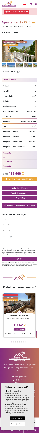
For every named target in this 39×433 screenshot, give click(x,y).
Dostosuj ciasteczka (17, 424)
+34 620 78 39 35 (19, 380)
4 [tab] (17, 341)
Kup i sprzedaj (8, 368)
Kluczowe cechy (9, 80)
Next (34, 51)
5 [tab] (19, 341)
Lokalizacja (7, 162)
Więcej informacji (18, 413)
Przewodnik (24, 368)
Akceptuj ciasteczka (17, 418)
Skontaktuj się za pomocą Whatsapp (19, 205)
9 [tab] (27, 341)
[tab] (19, 80)
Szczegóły (7, 153)
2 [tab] (13, 341)
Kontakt (19, 371)
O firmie (16, 365)
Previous (4, 51)
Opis (4, 157)
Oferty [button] (22, 365)
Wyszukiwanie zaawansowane (16, 11)
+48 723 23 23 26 (19, 382)
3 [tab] (15, 341)
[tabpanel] (19, 316)
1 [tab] (11, 341)
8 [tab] (25, 341)
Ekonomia (7, 166)
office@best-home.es (22, 377)
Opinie (32, 368)
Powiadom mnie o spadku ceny (19, 179)
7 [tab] (23, 341)
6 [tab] (21, 341)
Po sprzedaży (31, 365)
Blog (17, 368)
